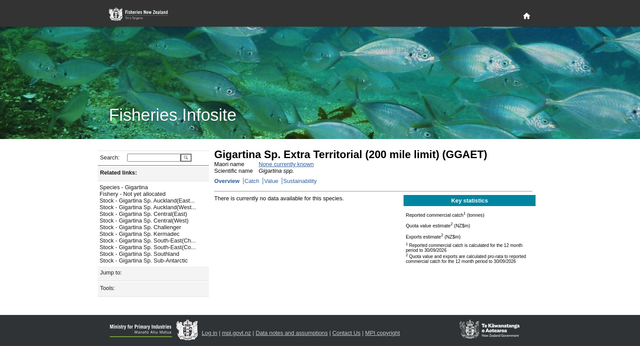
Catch (251, 181)
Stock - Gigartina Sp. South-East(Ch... (148, 240)
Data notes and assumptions (292, 333)
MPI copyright (382, 333)
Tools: (107, 288)
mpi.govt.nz (236, 333)
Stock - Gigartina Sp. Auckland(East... (147, 200)
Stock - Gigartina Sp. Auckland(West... (148, 207)
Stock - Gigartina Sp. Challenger (140, 227)
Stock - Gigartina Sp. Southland (139, 254)
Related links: (118, 172)
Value (271, 181)
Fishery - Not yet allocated (133, 194)
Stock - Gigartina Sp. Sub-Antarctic (144, 260)
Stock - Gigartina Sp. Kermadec (140, 234)
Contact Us (346, 333)
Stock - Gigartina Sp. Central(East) (143, 214)
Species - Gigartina (124, 187)
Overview (227, 181)
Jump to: (111, 272)
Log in (209, 333)
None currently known (286, 164)
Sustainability (299, 181)
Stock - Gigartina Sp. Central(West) (144, 220)
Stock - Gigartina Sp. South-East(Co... (148, 247)
